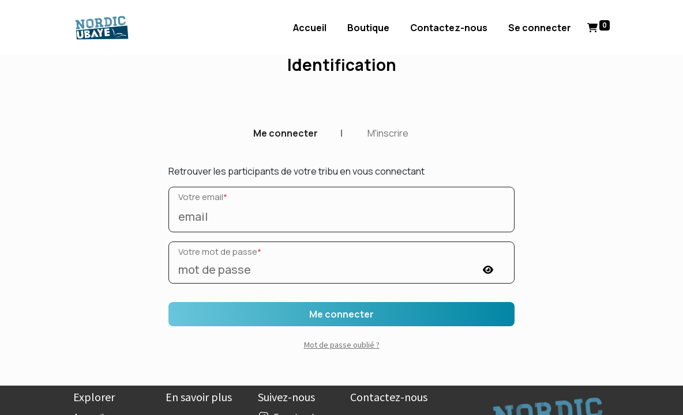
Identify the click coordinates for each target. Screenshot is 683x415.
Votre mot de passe (219, 252)
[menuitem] (309, 28)
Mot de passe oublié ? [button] (342, 344)
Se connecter (539, 27)
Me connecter (285, 133)
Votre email (202, 197)
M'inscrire (387, 133)
